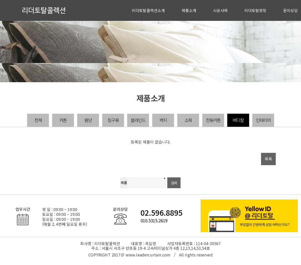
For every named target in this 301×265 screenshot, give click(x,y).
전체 (38, 120)
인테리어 (263, 120)
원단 (88, 120)
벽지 (163, 120)
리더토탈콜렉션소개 (148, 10)
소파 (188, 120)
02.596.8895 (162, 212)
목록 (268, 159)
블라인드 (138, 120)
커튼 (63, 120)
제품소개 (189, 10)
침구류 (113, 120)
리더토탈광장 (255, 10)
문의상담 (290, 10)
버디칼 (238, 120)
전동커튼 (213, 120)
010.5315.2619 (154, 220)
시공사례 (220, 10)
